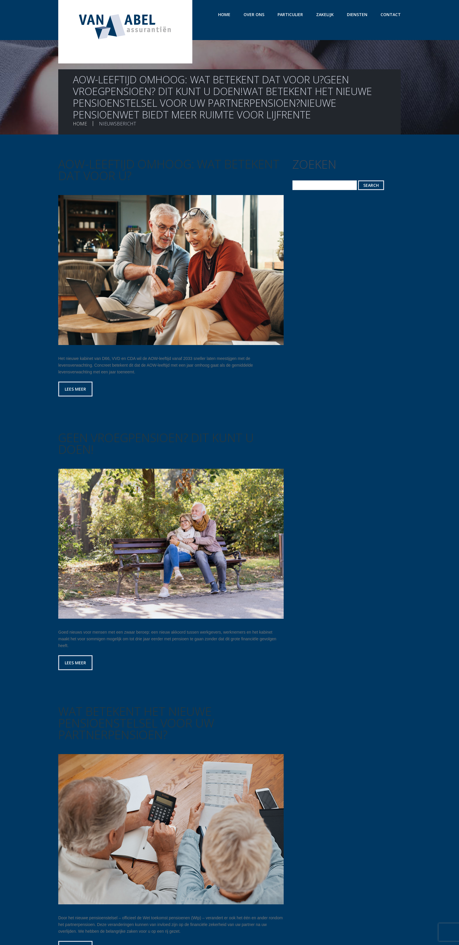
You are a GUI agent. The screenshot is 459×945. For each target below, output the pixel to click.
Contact (391, 14)
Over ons (254, 14)
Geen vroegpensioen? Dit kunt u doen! (156, 443)
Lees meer (75, 389)
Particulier (290, 14)
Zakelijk (325, 14)
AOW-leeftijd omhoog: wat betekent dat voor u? (169, 170)
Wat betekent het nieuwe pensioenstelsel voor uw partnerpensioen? (136, 723)
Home (224, 14)
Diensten (357, 14)
